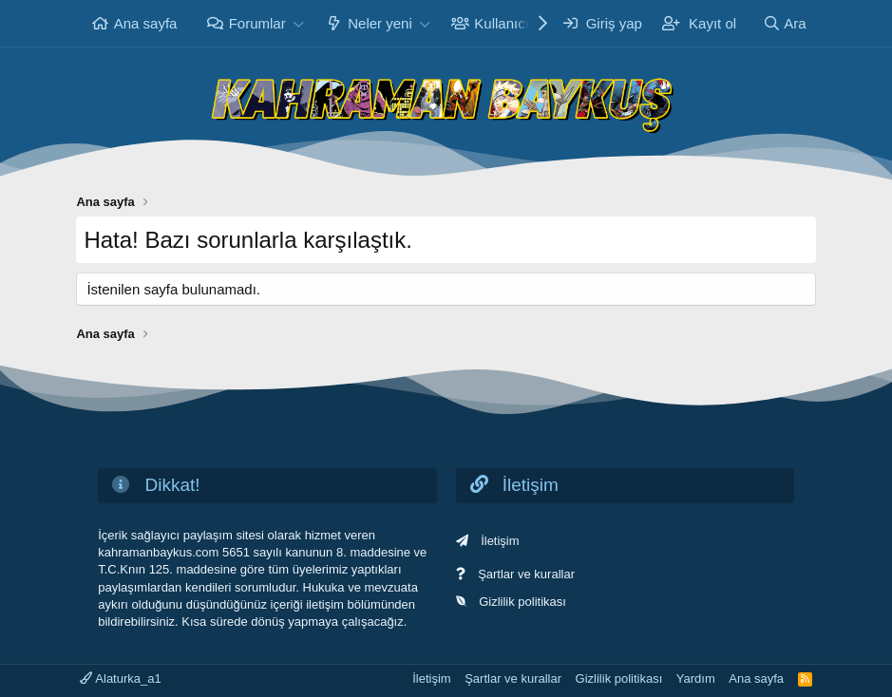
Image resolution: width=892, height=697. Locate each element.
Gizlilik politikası (522, 601)
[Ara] (784, 23)
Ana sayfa (146, 23)
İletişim (500, 541)
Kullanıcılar (509, 23)
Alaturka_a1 (120, 678)
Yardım (695, 678)
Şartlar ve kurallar (526, 574)
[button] (299, 23)
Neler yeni (380, 23)
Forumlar (257, 23)
